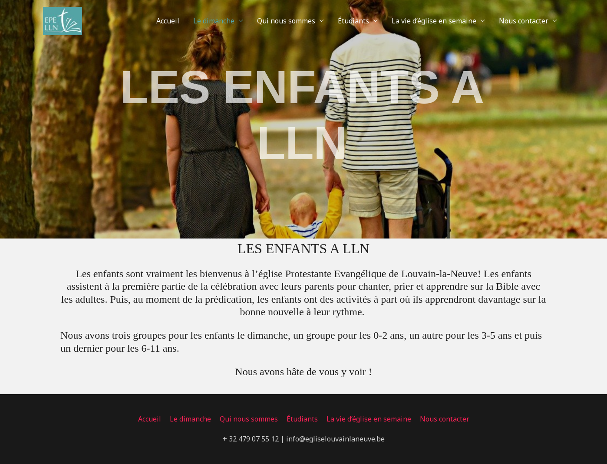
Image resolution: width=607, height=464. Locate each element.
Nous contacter (523, 21)
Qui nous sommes (286, 21)
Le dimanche (213, 21)
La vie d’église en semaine (434, 21)
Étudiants (353, 21)
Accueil (167, 21)
